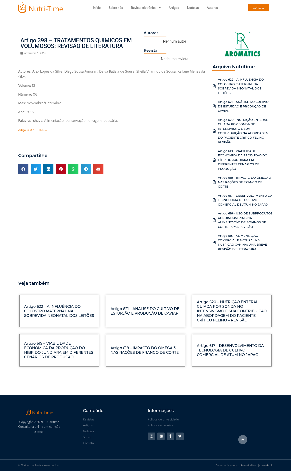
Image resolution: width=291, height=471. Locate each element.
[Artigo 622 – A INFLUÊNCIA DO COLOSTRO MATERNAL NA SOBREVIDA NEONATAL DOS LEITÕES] (214, 86)
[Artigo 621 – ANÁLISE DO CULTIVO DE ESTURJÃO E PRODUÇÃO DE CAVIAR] (214, 106)
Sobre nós (116, 8)
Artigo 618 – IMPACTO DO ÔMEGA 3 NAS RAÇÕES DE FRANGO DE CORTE (244, 182)
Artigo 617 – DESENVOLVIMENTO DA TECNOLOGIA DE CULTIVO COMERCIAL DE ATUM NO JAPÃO (245, 200)
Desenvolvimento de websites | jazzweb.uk (244, 465)
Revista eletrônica (146, 8)
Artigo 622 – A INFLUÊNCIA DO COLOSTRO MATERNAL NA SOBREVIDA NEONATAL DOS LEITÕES (59, 311)
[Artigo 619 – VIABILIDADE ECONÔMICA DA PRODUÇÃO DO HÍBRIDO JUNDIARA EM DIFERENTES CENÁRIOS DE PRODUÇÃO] (214, 160)
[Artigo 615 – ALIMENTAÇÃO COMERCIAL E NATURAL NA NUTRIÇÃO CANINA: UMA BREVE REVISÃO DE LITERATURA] (214, 242)
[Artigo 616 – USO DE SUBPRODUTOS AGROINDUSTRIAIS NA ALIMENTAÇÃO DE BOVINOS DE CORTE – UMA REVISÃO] (214, 220)
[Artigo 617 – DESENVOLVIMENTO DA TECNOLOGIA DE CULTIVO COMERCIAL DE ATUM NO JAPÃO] (214, 200)
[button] (23, 169)
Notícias (193, 8)
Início (97, 8)
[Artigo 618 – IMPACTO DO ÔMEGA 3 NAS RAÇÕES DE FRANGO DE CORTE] (214, 182)
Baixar (43, 130)
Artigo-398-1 (26, 130)
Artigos (174, 8)
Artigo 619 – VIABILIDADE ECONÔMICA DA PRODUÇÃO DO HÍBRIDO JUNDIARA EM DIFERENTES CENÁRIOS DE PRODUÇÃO (242, 160)
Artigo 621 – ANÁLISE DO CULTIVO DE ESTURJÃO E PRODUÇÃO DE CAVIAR (243, 106)
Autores (212, 8)
